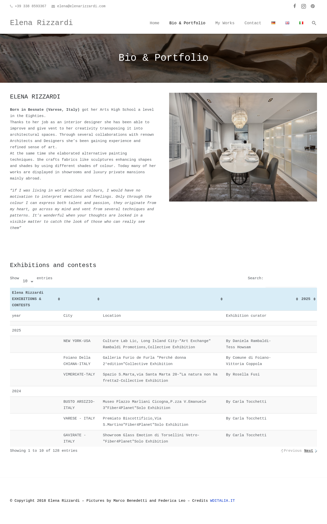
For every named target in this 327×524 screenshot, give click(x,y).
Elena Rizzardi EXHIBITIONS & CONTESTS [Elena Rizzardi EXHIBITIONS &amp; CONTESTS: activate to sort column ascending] (27, 299)
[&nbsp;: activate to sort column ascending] (81, 299)
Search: (282, 278)
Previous (293, 451)
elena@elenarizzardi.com (81, 6)
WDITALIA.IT (223, 501)
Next (308, 451)
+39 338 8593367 (30, 6)
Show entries (31, 278)
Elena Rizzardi (41, 23)
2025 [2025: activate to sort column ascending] (306, 299)
